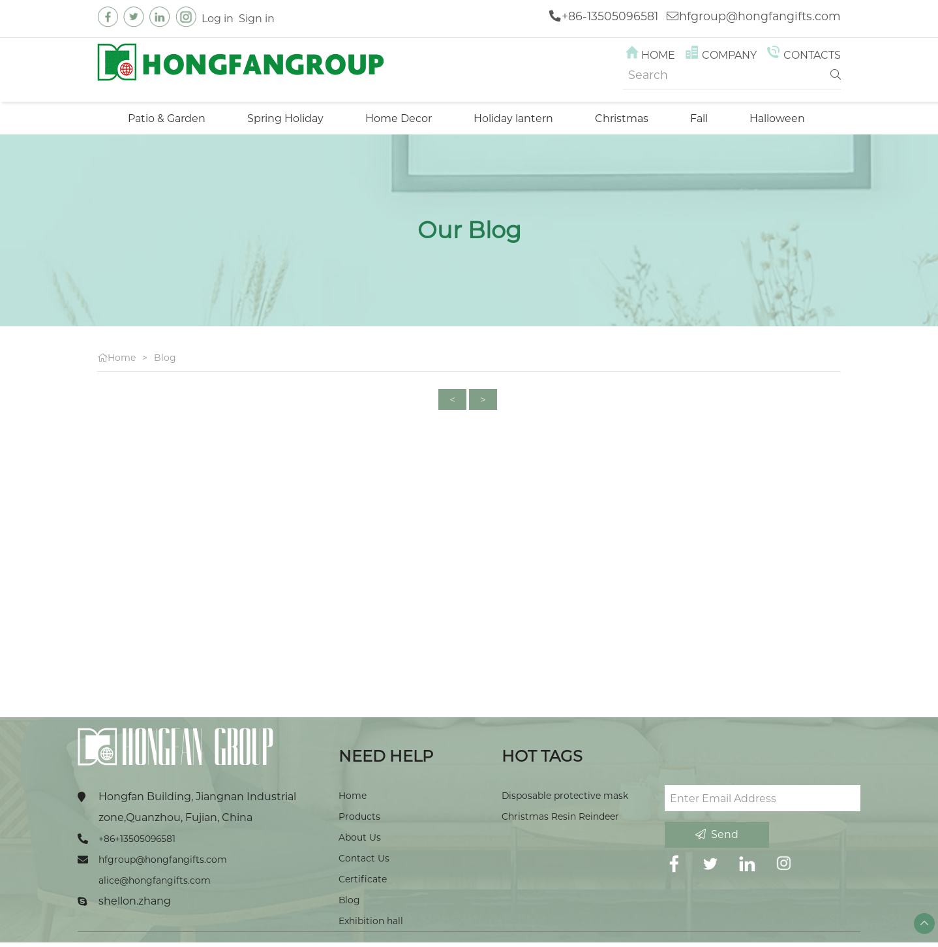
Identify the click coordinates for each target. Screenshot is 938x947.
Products (359, 816)
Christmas (621, 118)
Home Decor (398, 118)
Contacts (802, 55)
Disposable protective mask (565, 795)
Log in (218, 18)
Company (720, 55)
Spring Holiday (285, 118)
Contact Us (364, 858)
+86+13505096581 (136, 838)
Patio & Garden (166, 118)
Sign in (257, 18)
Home (649, 55)
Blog (165, 358)
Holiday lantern (513, 118)
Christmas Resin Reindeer (560, 816)
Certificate (363, 879)
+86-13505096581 (610, 16)
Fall (699, 118)
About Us (360, 837)
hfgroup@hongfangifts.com (760, 16)
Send (716, 834)
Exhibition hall (371, 921)
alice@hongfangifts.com (154, 880)
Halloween (777, 118)
